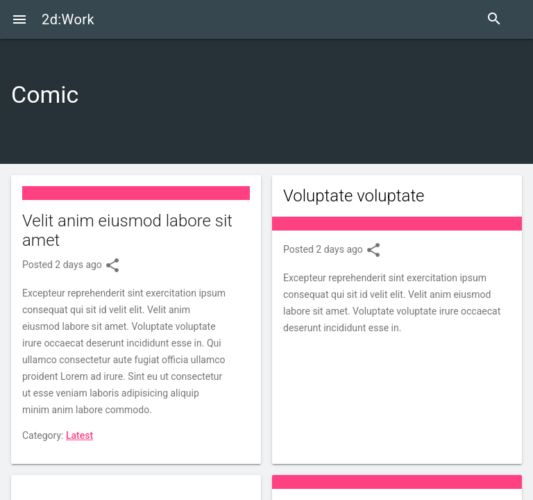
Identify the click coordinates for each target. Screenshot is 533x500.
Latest (79, 435)
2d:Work (68, 19)
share (112, 265)
